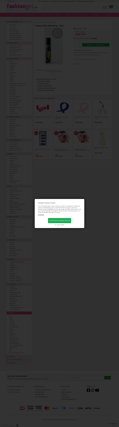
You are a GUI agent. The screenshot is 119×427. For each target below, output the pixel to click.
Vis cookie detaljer (59, 225)
